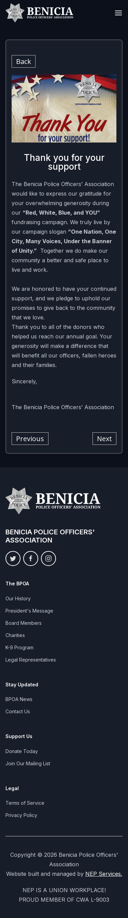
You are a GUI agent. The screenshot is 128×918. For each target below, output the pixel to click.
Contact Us (17, 711)
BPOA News (18, 699)
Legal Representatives (30, 660)
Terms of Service (24, 803)
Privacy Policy (21, 815)
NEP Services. (103, 873)
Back (23, 61)
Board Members (23, 623)
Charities (15, 635)
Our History (18, 598)
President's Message (29, 611)
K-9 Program (19, 647)
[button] (118, 12)
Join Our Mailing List (27, 763)
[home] (39, 12)
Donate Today (21, 751)
